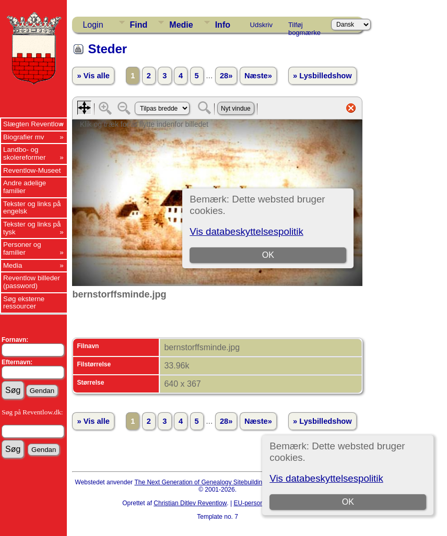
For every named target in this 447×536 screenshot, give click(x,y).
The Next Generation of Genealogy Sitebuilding (200, 482)
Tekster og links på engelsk (32, 208)
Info (222, 24)
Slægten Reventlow (33, 124)
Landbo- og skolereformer (24, 153)
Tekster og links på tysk (32, 228)
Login (93, 24)
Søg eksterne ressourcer (23, 303)
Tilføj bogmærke (304, 26)
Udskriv (261, 25)
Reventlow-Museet (32, 170)
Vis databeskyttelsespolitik (326, 478)
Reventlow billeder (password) (31, 282)
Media (12, 265)
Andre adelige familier (24, 187)
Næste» (258, 76)
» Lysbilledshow (322, 76)
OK (348, 501)
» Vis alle (93, 76)
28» (226, 76)
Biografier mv (23, 137)
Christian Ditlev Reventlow (190, 503)
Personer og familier (22, 248)
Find (139, 24)
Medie (181, 24)
